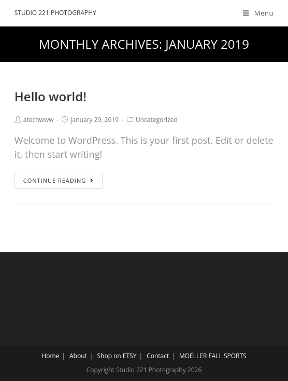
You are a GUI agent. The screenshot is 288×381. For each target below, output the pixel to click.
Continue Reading (58, 180)
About (78, 355)
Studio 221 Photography (55, 12)
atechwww (38, 119)
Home (50, 355)
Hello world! (51, 96)
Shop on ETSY (117, 355)
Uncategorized (157, 119)
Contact (158, 355)
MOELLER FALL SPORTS (213, 355)
